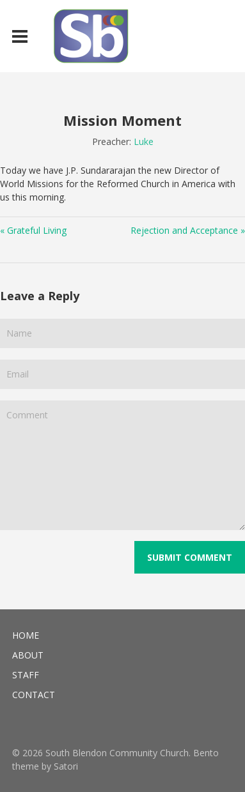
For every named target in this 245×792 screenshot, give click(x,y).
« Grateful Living (33, 230)
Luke (144, 141)
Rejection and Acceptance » (187, 230)
